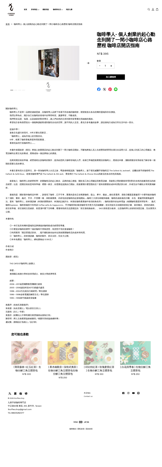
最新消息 (46, 9)
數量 (99, 61)
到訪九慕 (69, 9)
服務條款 (72, 429)
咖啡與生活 (58, 9)
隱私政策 (81, 429)
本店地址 (87, 393)
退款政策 (89, 429)
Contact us (88, 396)
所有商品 (35, 9)
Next (88, 63)
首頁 (25, 9)
